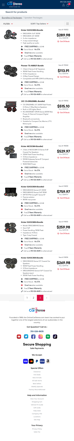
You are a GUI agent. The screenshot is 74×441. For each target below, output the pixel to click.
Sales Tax (37, 432)
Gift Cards (37, 408)
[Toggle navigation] (3, 5)
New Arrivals (37, 377)
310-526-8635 (65, 2)
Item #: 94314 (63, 257)
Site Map (37, 419)
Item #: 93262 (63, 65)
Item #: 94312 (63, 186)
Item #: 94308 (63, 146)
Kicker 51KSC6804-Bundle (32, 222)
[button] (39, 23)
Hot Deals (36, 375)
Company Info (37, 414)
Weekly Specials (37, 386)
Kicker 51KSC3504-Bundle (32, 258)
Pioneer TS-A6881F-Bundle (32, 66)
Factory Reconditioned (37, 389)
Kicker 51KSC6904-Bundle (32, 30)
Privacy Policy (37, 429)
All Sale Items (37, 380)
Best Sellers (37, 383)
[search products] (37, 12)
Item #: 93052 (63, 30)
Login (63, 5)
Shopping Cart (37, 402)
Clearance (37, 372)
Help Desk (37, 411)
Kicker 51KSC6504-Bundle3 (32, 187)
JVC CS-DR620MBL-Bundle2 (33, 101)
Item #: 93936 (63, 101)
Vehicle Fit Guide (37, 405)
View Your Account (37, 399)
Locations (37, 417)
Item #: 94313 (63, 222)
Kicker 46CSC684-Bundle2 (32, 146)
